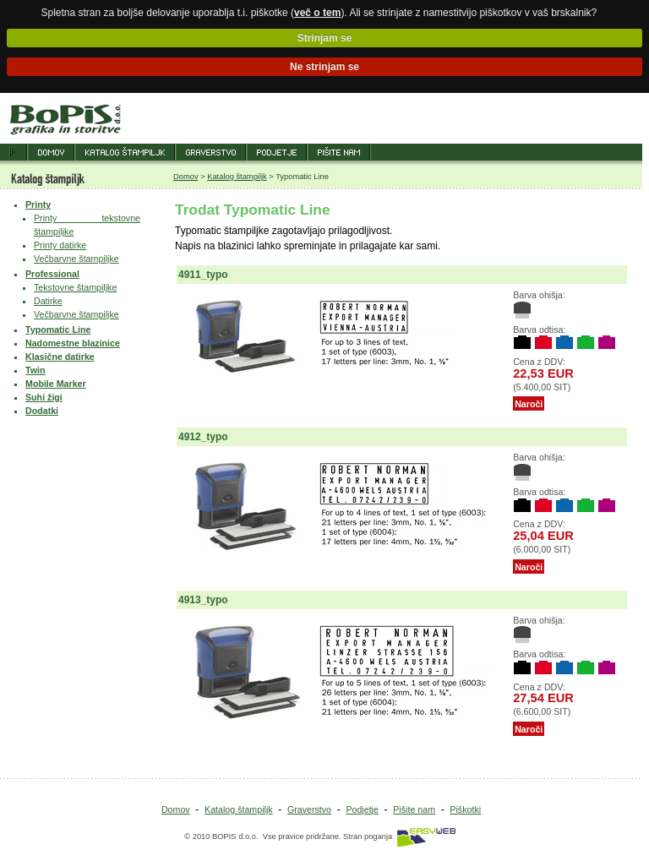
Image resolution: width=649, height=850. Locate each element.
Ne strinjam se (324, 67)
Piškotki (465, 809)
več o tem (317, 13)
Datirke (48, 301)
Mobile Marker (55, 384)
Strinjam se (324, 38)
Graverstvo (309, 809)
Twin (35, 370)
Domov (186, 176)
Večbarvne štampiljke (76, 258)
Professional (52, 274)
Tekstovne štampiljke (75, 287)
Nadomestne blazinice (72, 343)
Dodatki (41, 411)
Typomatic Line (57, 329)
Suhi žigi (44, 397)
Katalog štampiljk (237, 176)
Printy (38, 204)
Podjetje (362, 809)
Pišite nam (414, 809)
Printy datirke (60, 245)
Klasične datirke (60, 356)
